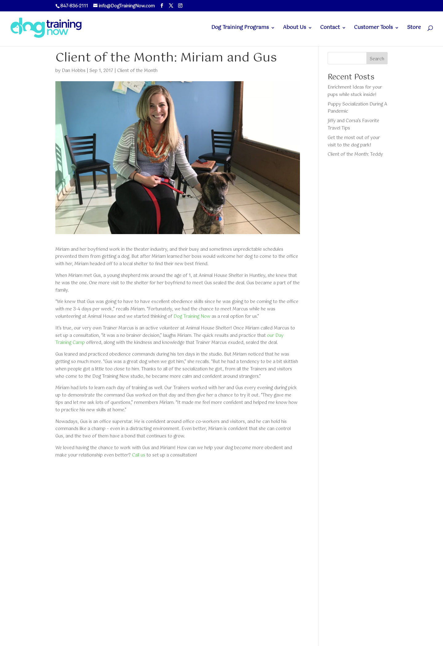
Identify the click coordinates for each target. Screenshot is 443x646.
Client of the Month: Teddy (355, 154)
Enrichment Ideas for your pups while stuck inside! (355, 91)
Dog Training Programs (240, 29)
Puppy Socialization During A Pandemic (357, 108)
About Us (294, 29)
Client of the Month (137, 70)
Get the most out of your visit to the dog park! (354, 141)
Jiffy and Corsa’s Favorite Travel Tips (353, 124)
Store (414, 29)
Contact (330, 29)
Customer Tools (373, 29)
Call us (138, 455)
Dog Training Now (192, 316)
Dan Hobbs (74, 70)
